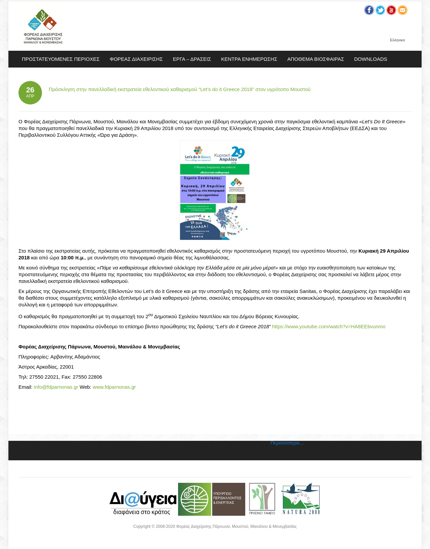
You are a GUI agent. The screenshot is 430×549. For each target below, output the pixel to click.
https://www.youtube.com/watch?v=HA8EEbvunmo (328, 326)
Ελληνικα (397, 40)
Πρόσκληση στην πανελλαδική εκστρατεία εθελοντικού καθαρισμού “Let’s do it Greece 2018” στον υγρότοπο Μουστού (180, 89)
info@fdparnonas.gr (56, 387)
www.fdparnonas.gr (114, 387)
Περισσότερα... (286, 443)
